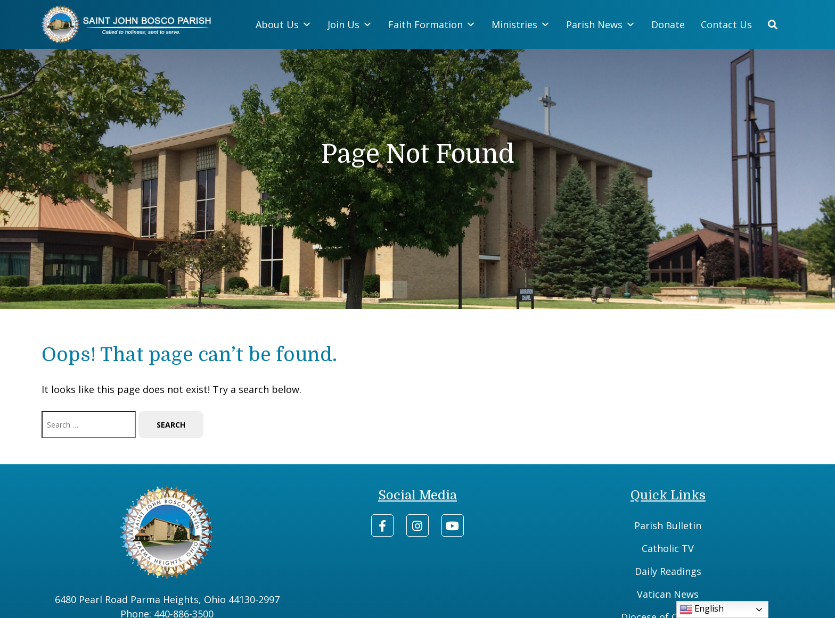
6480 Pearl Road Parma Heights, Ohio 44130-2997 (167, 599)
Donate (668, 24)
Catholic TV (668, 548)
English (702, 609)
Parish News (600, 24)
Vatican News (668, 594)
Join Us (350, 24)
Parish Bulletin (667, 525)
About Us (284, 24)
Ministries (521, 24)
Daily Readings (668, 571)
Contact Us (726, 24)
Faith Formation (432, 24)
